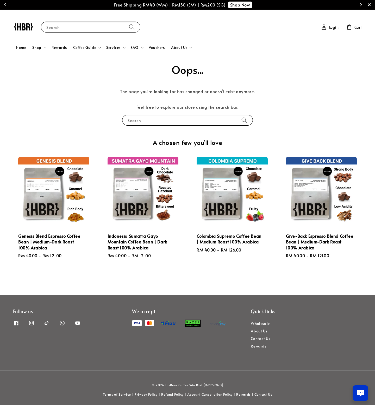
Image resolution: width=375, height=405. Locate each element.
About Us (179, 47)
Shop (36, 47)
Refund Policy (172, 394)
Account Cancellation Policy (210, 394)
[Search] (131, 27)
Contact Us (260, 338)
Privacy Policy (146, 394)
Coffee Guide (84, 47)
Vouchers (157, 47)
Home (21, 47)
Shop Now (240, 5)
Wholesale (260, 323)
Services (113, 47)
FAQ (135, 47)
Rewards (59, 47)
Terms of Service (117, 394)
